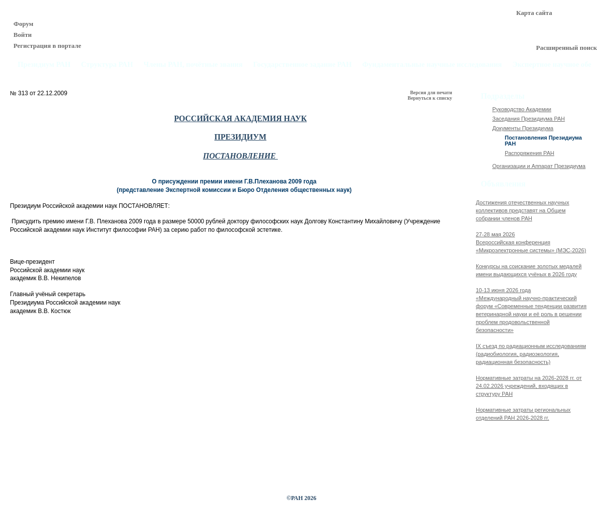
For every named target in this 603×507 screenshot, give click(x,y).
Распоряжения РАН (529, 153)
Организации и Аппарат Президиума (539, 166)
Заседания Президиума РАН (528, 119)
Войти (22, 34)
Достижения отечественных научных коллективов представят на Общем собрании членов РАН (522, 210)
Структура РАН (107, 64)
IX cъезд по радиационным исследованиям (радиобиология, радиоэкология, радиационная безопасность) (531, 354)
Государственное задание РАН (302, 64)
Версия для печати (431, 92)
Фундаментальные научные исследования (432, 64)
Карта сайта (534, 12)
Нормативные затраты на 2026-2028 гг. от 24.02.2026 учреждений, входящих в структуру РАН (529, 386)
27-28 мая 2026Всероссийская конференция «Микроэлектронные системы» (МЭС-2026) (531, 242)
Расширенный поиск (566, 47)
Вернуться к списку (430, 98)
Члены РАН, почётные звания (193, 64)
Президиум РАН (43, 64)
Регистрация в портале (47, 45)
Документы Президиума (522, 128)
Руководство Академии (521, 109)
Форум (23, 23)
